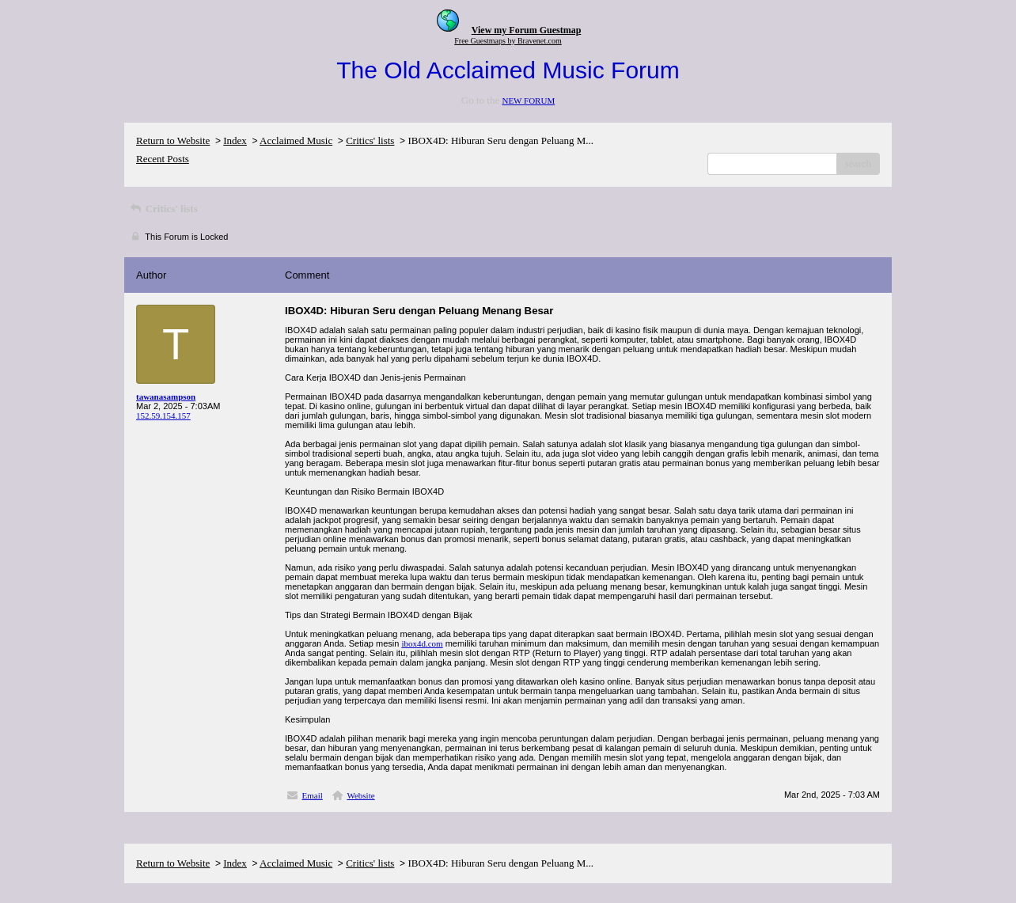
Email (312, 795)
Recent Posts (162, 159)
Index (235, 140)
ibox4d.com (421, 643)
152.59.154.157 (163, 415)
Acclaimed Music (296, 140)
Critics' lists (370, 140)
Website (360, 795)
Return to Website (173, 140)
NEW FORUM (528, 100)
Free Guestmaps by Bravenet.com (508, 40)
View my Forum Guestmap (527, 30)
